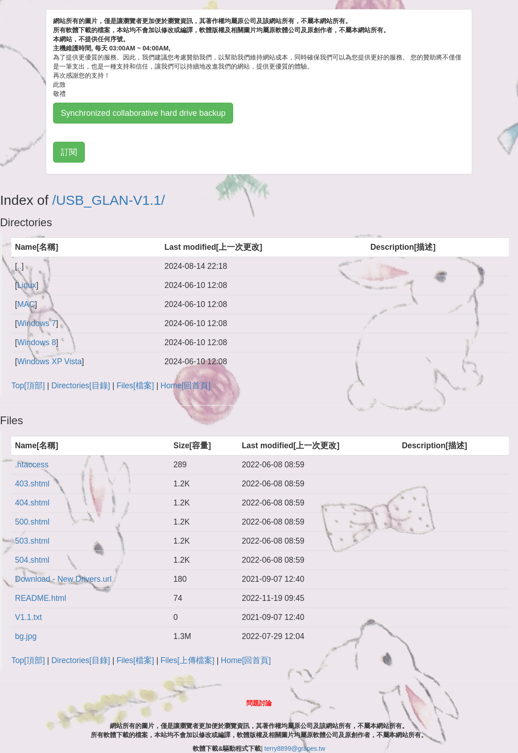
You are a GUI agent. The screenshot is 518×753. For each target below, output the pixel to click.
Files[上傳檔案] (188, 660)
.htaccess (32, 464)
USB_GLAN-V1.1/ (110, 200)
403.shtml (32, 483)
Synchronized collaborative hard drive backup (143, 113)
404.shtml (32, 502)
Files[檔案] (135, 385)
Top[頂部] (28, 385)
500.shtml (32, 521)
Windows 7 (36, 323)
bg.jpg (26, 636)
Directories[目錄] (80, 385)
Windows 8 (36, 342)
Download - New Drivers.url (63, 579)
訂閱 (69, 152)
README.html (40, 598)
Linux (26, 285)
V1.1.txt (28, 617)
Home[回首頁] (185, 385)
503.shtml (32, 540)
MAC (26, 304)
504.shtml (32, 560)
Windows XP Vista (49, 361)
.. (19, 266)
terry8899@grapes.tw (294, 748)
